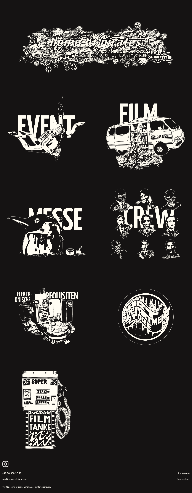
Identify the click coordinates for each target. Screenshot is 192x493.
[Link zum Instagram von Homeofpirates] (96, 464)
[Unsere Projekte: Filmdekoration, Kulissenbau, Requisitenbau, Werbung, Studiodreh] (145, 131)
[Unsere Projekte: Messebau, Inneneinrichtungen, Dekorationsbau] (46, 224)
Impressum (184, 473)
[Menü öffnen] (186, 5)
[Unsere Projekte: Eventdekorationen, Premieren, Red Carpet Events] (46, 131)
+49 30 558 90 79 (11, 473)
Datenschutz (183, 479)
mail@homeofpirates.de (14, 479)
